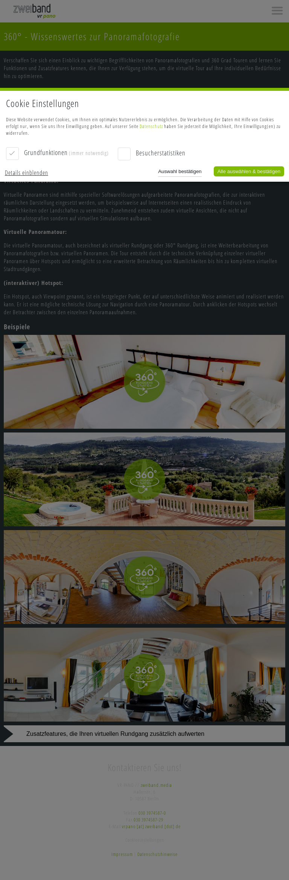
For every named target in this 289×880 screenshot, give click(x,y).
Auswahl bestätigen (180, 171)
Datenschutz (151, 126)
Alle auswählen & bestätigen (249, 171)
